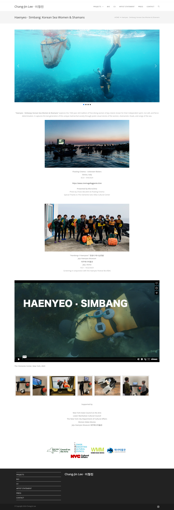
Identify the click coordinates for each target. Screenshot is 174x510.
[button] (18, 66)
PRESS (18, 493)
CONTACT (20, 498)
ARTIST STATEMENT (24, 488)
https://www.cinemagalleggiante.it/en (87, 183)
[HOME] (117, 17)
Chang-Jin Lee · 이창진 (29, 6)
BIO (17, 479)
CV (17, 484)
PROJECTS (20, 474)
